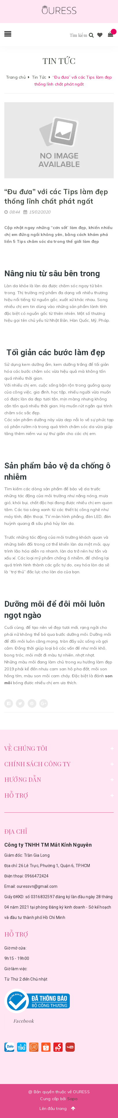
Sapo (72, 1098)
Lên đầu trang (59, 1108)
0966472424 (37, 876)
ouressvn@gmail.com (37, 886)
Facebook (23, 1021)
